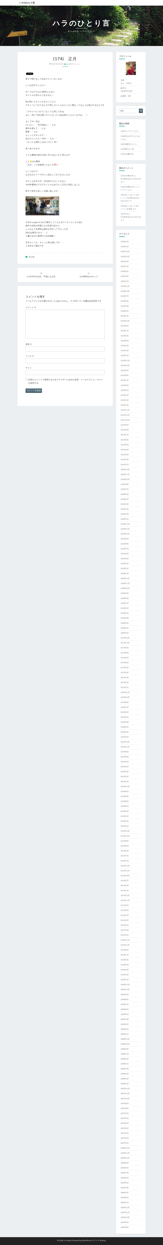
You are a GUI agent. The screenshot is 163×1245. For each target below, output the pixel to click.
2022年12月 (125, 360)
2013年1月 (125, 861)
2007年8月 (125, 1108)
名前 (29, 344)
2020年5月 (125, 499)
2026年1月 (125, 246)
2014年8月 (125, 796)
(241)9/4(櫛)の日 (127, 154)
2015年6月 (125, 766)
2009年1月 (125, 1034)
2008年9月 (125, 1049)
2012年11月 (125, 870)
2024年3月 (125, 311)
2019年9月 (125, 539)
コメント (31, 307)
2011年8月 (125, 910)
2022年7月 (125, 380)
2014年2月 (125, 821)
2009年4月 (125, 1019)
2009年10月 (125, 989)
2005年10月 (125, 1217)
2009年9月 (125, 994)
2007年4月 (125, 1128)
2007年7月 (125, 1113)
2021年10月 (125, 420)
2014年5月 (125, 806)
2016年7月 (125, 707)
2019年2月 (125, 568)
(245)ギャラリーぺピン (130, 131)
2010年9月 (125, 950)
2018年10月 (125, 588)
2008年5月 (125, 1064)
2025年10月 (125, 256)
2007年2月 (125, 1138)
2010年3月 (125, 975)
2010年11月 (125, 945)
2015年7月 (125, 762)
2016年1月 (125, 737)
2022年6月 (125, 385)
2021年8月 (125, 430)
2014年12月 (125, 786)
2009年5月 (125, 1014)
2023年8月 (125, 326)
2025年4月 (125, 276)
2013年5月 (125, 851)
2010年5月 (125, 965)
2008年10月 (125, 1044)
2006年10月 (125, 1158)
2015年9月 (125, 752)
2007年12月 (125, 1088)
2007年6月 (125, 1118)
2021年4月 (125, 449)
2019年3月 (125, 563)
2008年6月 (125, 1059)
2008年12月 (125, 1039)
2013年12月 (125, 831)
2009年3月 (125, 1024)
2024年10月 (125, 291)
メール (30, 356)
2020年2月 (125, 514)
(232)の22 (124, 214)
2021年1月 (125, 464)
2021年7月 (125, 435)
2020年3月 (125, 509)
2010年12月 (125, 940)
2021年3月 (125, 454)
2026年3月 (125, 241)
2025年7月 (125, 266)
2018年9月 (125, 593)
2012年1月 (125, 890)
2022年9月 (125, 370)
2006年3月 (125, 1192)
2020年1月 (125, 519)
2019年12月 (125, 524)
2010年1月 (125, 979)
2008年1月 (125, 1083)
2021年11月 (125, 415)
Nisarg (103, 1240)
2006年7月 (125, 1173)
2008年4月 (125, 1069)
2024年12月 (125, 286)
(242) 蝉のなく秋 (127, 149)
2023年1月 (125, 355)
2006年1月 (125, 1202)
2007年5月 (125, 1123)
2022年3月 (125, 395)
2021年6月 (125, 440)
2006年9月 (125, 1163)
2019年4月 (125, 558)
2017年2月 (125, 682)
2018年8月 (125, 598)
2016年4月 (125, 722)
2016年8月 (125, 702)
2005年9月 (125, 1222)
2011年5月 (125, 925)
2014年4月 (125, 811)
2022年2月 (125, 400)
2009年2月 (125, 1029)
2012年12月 (125, 866)
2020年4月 (125, 504)
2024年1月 (125, 316)
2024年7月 (125, 296)
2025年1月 (125, 281)
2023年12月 (125, 321)
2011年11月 (125, 900)
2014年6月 (125, 801)
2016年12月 (125, 692)
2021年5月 (125, 445)
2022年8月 (125, 375)
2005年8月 (125, 1227)
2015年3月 (125, 776)
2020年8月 (125, 484)
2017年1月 (125, 687)
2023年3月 (125, 350)
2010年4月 (125, 970)
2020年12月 (125, 469)
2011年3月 (125, 930)
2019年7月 (125, 549)
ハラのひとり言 (27, 2)
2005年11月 (125, 1212)
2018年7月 (125, 603)
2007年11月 (125, 1093)
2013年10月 (125, 836)
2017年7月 (125, 658)
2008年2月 (125, 1079)
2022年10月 (125, 365)
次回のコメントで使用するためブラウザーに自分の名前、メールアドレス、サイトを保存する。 (65, 381)
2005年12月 (125, 1207)
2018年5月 (125, 613)
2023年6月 (125, 336)
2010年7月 (125, 955)
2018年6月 (125, 608)
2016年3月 (125, 727)
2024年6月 (125, 301)
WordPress (87, 1240)
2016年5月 (125, 717)
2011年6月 (125, 920)
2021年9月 (125, 425)
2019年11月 (125, 529)
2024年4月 (125, 306)
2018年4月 (125, 618)
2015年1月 (125, 781)
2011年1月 (125, 935)
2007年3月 (125, 1133)
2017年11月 (125, 643)
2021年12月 (125, 410)
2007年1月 (125, 1143)
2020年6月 (125, 494)
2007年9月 (125, 1103)
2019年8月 (125, 544)
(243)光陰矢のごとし (129, 144)
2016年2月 (125, 732)
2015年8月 (125, 757)
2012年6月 (125, 885)
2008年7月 (125, 1054)
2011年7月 (125, 915)
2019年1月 (125, 573)
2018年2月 (125, 628)
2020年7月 (125, 489)
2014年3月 (125, 816)
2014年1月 (125, 826)
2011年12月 (125, 895)
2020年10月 (125, 479)
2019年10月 (125, 534)
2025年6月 (125, 271)
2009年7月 (125, 1004)
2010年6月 (125, 960)
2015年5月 (125, 771)
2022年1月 (125, 405)
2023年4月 (125, 345)
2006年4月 (125, 1187)
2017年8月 (125, 653)
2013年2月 (125, 856)
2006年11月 (125, 1153)
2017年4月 (125, 672)
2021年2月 (125, 459)
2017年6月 (125, 662)
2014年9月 (125, 791)
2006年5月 (125, 1183)
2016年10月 (125, 697)
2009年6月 (125, 1009)
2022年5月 (125, 390)
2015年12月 (125, 742)
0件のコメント (75, 64)
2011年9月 (125, 905)
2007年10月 (125, 1098)
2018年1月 (125, 633)
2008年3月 (125, 1074)
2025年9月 (125, 261)
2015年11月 (125, 747)
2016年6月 (125, 712)
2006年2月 (125, 1197)
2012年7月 (125, 880)
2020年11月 (125, 474)
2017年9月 (125, 648)
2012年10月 (125, 875)
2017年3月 (125, 677)
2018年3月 (125, 623)
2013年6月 (125, 846)
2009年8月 (125, 999)
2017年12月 (125, 638)
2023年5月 (125, 341)
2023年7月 (125, 331)
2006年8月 (125, 1168)
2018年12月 (125, 578)
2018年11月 (125, 583)
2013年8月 (125, 841)
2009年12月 (125, 984)
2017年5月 (125, 667)
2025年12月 (125, 251)
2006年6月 (125, 1178)
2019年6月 (125, 553)
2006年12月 (125, 1148)
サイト (29, 368)
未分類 (31, 257)
